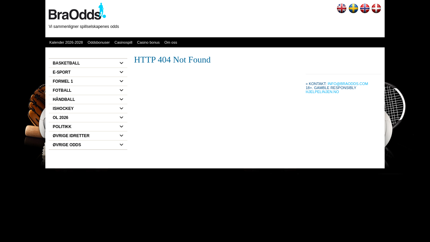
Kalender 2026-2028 (66, 42)
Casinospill (123, 42)
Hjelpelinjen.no (322, 92)
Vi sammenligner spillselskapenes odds (84, 26)
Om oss (170, 42)
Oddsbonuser (99, 42)
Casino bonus (148, 42)
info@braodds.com (348, 84)
